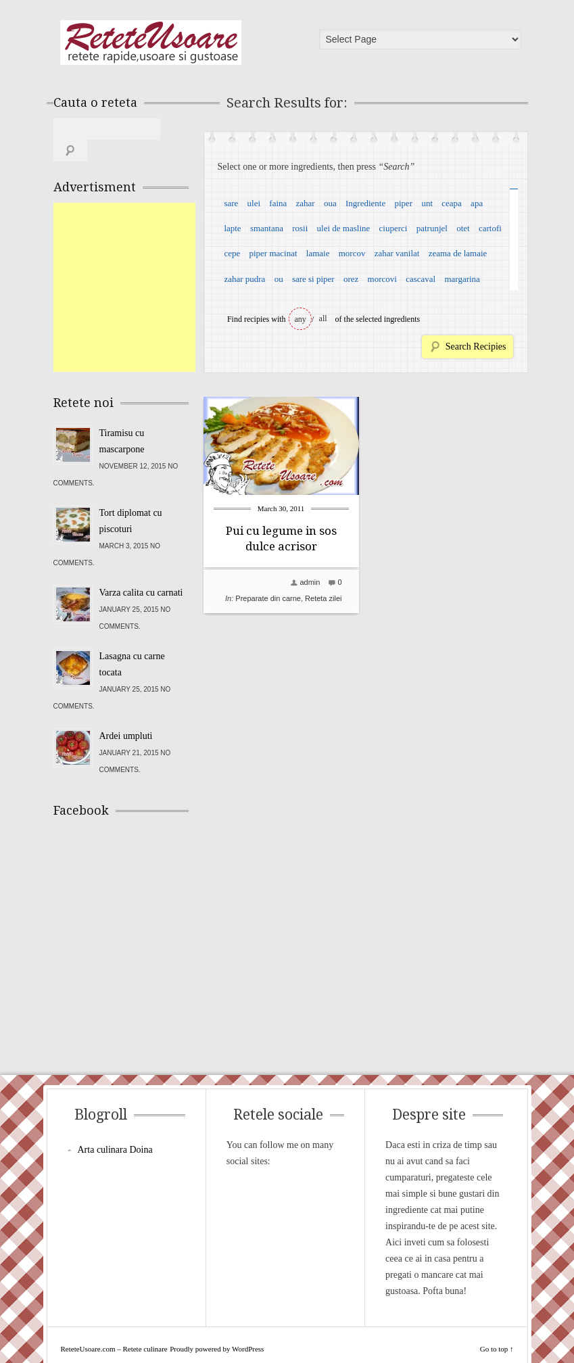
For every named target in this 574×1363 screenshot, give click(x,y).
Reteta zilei (323, 598)
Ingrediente (365, 203)
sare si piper (313, 279)
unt (427, 203)
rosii (300, 228)
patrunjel (432, 228)
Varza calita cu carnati (141, 571)
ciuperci (393, 228)
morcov (352, 253)
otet (463, 228)
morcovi (382, 279)
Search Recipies (476, 346)
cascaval (420, 279)
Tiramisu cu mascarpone (122, 419)
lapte (232, 228)
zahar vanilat (397, 253)
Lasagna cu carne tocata (132, 642)
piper (403, 203)
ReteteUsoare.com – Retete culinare (150, 42)
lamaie (318, 253)
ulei (254, 203)
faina (278, 203)
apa (477, 203)
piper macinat (273, 253)
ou (278, 279)
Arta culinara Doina (115, 1128)
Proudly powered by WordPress (217, 1327)
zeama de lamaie (458, 253)
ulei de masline (343, 228)
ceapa (451, 203)
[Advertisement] (154, 265)
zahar (305, 203)
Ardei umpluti (126, 714)
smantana (266, 228)
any (300, 319)
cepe (232, 253)
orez (350, 279)
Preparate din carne (268, 598)
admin (310, 582)
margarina (461, 279)
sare (231, 203)
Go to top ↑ (497, 1327)
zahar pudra (244, 279)
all (323, 318)
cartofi (490, 228)
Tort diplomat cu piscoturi (130, 499)
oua (330, 203)
